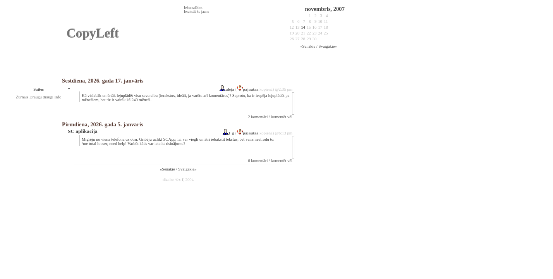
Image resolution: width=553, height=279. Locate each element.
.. (69, 87)
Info (57, 97)
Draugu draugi (42, 97)
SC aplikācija (83, 131)
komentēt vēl (281, 117)
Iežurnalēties (193, 8)
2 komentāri (258, 117)
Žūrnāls (22, 97)
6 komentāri (258, 160)
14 (303, 27)
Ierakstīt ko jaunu (196, 12)
